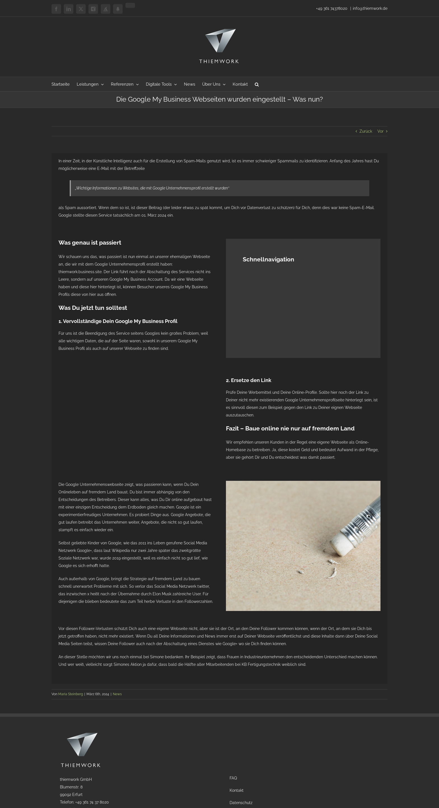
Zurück (365, 131)
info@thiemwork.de (370, 8)
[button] (257, 84)
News (117, 694)
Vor (380, 131)
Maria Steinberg (70, 694)
